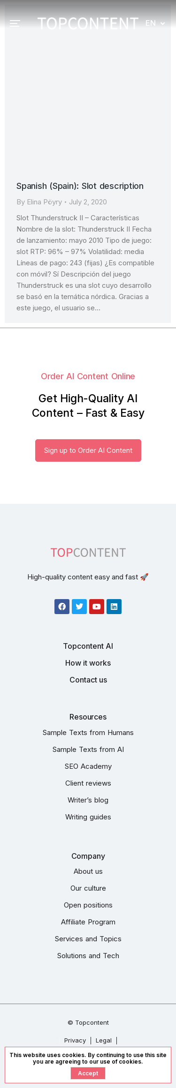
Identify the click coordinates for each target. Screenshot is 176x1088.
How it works (88, 663)
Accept (88, 1073)
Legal (104, 1040)
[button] (15, 23)
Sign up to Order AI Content (88, 450)
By (39, 201)
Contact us (88, 679)
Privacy (75, 1040)
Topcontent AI (88, 646)
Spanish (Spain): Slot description (80, 186)
